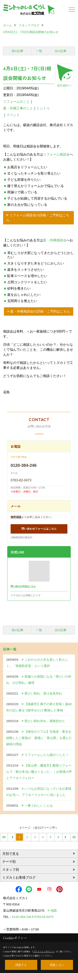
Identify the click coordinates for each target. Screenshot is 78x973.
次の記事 (60, 51)
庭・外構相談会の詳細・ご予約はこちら (40, 311)
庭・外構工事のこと (18, 108)
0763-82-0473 (21, 480)
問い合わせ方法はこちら (23, 586)
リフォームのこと (16, 101)
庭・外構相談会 (54, 240)
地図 (54, 910)
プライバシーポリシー (43, 951)
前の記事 (17, 51)
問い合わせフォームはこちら (39, 528)
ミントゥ (43, 108)
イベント (13, 115)
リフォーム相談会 (56, 154)
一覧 (39, 51)
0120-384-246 (24, 465)
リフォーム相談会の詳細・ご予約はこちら (37, 217)
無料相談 (16, 517)
